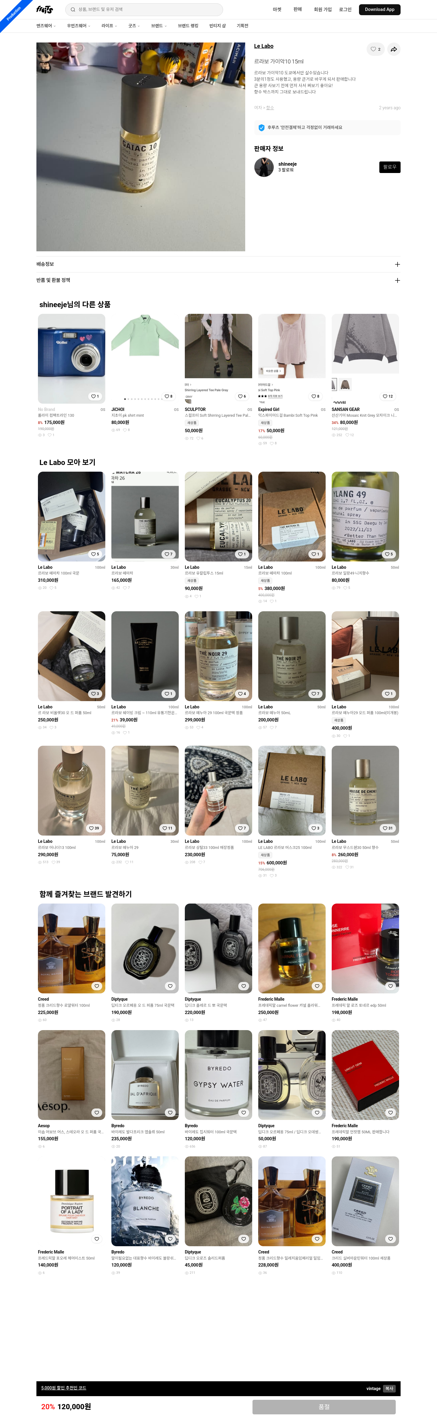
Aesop (44, 1125)
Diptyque (119, 999)
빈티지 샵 (217, 25)
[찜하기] (376, 49)
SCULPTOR (195, 409)
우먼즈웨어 (79, 25)
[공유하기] (394, 49)
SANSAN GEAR (346, 409)
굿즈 (134, 25)
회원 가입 (323, 9)
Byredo (117, 1125)
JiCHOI (117, 409)
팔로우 (390, 167)
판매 (297, 9)
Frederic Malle (271, 999)
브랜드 (159, 25)
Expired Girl (268, 409)
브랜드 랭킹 (188, 25)
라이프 (109, 25)
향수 (270, 107)
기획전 (242, 25)
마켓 (277, 9)
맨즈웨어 (46, 25)
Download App (380, 9)
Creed (43, 999)
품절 (324, 1407)
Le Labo (264, 46)
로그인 (345, 9)
